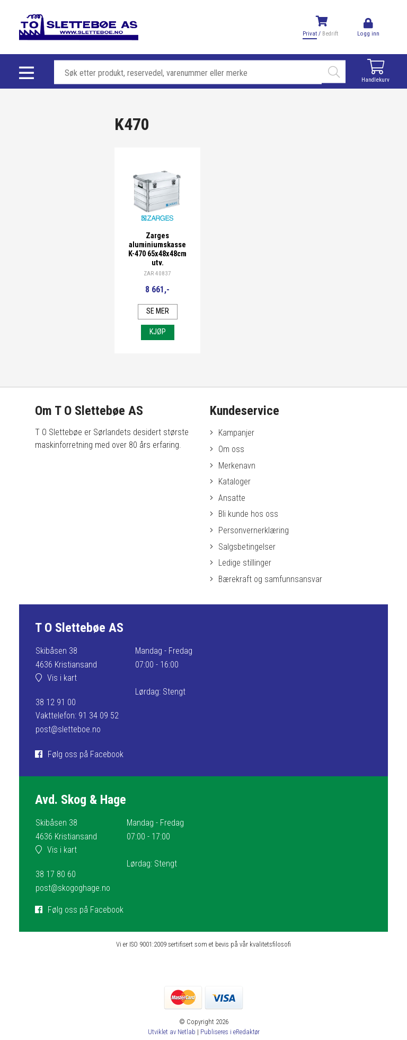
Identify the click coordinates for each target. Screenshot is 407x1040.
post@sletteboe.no (68, 729)
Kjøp (157, 331)
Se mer (157, 311)
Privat (310, 33)
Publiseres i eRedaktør (230, 1032)
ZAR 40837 (157, 273)
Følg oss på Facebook (85, 754)
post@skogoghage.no (73, 888)
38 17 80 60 (56, 874)
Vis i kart (62, 678)
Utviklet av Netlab (172, 1032)
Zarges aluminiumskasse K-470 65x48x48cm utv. (157, 249)
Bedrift (330, 33)
